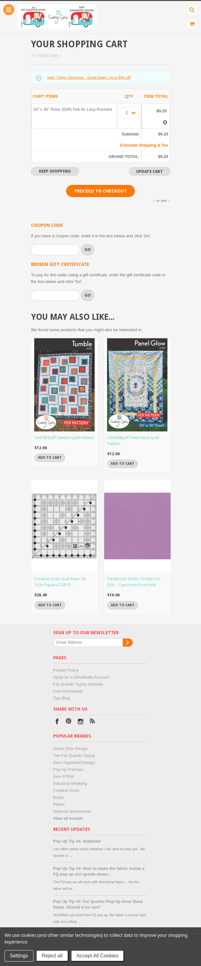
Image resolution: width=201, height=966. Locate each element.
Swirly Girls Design (70, 748)
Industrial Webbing (70, 783)
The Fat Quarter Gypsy (74, 755)
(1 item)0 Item (44, 56)
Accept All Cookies (98, 955)
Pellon (59, 804)
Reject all (52, 955)
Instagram (81, 722)
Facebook (57, 722)
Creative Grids (66, 790)
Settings (19, 955)
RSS (92, 722)
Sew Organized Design (74, 762)
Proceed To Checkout (100, 191)
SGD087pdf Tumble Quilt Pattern (64, 437)
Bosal (58, 797)
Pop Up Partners (68, 769)
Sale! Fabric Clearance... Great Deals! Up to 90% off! (89, 77)
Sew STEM (63, 776)
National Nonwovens (72, 811)
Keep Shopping (55, 171)
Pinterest (69, 722)
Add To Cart (50, 458)
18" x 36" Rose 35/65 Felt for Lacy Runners (72, 109)
